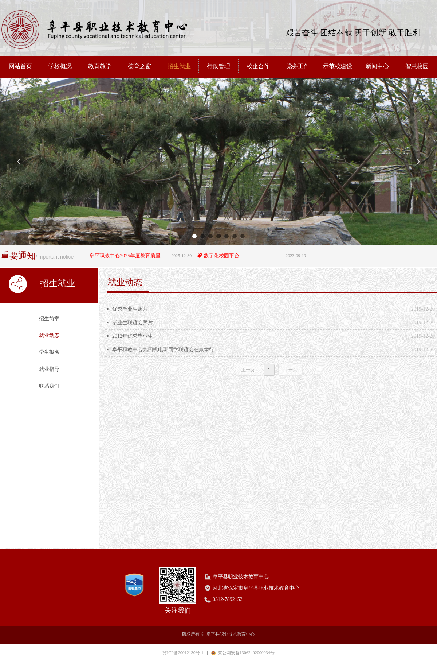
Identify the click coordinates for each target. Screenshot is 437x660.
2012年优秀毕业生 (132, 336)
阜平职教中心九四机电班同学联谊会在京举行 (163, 349)
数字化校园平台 (224, 256)
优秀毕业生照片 (130, 309)
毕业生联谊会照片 (132, 322)
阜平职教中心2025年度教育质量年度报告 (131, 256)
